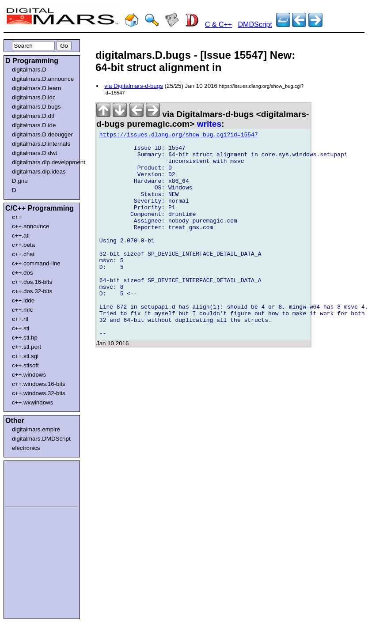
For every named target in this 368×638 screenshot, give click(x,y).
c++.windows (29, 374)
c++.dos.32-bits (32, 291)
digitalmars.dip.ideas (39, 171)
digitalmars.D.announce (43, 79)
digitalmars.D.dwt (34, 153)
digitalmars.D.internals (41, 143)
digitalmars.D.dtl (33, 116)
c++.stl (20, 328)
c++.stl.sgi (25, 356)
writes (209, 123)
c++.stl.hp (25, 337)
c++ (17, 217)
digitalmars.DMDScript (41, 438)
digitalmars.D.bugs (36, 106)
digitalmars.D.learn (36, 88)
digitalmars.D (29, 69)
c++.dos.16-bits (32, 282)
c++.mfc (22, 309)
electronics (26, 448)
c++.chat (23, 254)
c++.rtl (20, 319)
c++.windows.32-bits (38, 393)
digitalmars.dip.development (43, 162)
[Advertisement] (31, 482)
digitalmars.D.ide (34, 125)
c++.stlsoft (25, 365)
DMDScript (255, 24)
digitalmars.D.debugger (42, 134)
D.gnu (20, 180)
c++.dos (22, 272)
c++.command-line (36, 263)
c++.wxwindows (32, 402)
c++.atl (21, 235)
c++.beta (23, 245)
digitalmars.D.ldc (34, 97)
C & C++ (218, 24)
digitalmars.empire (36, 429)
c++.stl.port (26, 347)
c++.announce (30, 226)
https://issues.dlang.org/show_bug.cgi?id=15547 (178, 136)
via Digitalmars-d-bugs (133, 86)
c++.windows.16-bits (38, 384)
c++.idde (23, 300)
